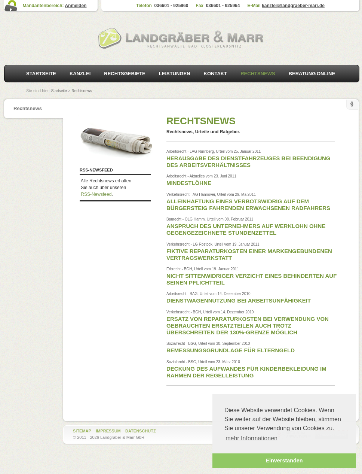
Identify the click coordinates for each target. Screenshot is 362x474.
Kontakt (215, 73)
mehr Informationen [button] (251, 438)
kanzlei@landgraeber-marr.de (293, 5)
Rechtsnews (81, 91)
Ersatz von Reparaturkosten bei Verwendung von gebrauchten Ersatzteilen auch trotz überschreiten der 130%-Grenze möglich (247, 325)
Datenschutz (140, 431)
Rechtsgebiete (124, 73)
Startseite (41, 73)
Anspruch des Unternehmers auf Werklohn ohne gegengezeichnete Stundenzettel (245, 229)
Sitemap (82, 431)
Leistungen (174, 73)
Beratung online (312, 73)
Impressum (108, 431)
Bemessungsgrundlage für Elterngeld (230, 350)
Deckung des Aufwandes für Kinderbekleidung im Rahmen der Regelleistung (246, 372)
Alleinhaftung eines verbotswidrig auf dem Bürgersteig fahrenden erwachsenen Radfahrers (248, 204)
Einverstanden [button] (284, 461)
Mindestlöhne (188, 183)
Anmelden (75, 5)
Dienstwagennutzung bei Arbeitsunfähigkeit (238, 300)
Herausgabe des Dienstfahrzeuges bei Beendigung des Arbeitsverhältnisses (248, 161)
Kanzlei (80, 73)
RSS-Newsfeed (96, 194)
